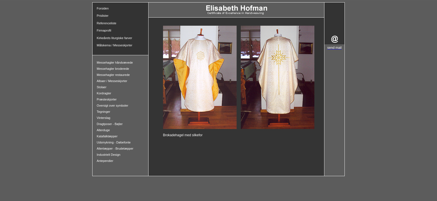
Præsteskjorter (107, 99)
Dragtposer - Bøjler (110, 124)
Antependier (105, 160)
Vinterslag (103, 117)
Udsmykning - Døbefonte (114, 142)
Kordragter (104, 93)
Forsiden (103, 8)
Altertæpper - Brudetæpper (115, 148)
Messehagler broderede (113, 68)
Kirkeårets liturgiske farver (114, 38)
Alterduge (103, 130)
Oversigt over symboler (112, 105)
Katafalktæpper (107, 136)
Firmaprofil (104, 30)
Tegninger (103, 111)
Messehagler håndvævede (115, 62)
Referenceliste (106, 23)
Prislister (102, 15)
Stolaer (101, 87)
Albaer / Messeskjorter (112, 81)
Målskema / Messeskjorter (114, 45)
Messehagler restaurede (113, 74)
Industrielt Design (108, 154)
